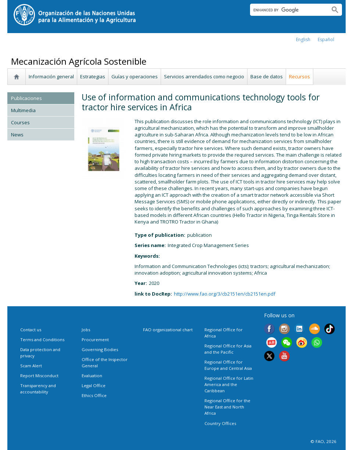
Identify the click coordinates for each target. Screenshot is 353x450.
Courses (20, 122)
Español (326, 39)
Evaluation (92, 375)
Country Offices (220, 423)
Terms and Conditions (42, 339)
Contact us (30, 329)
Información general (51, 76)
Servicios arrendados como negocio (204, 76)
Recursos (299, 76)
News (17, 134)
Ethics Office (94, 395)
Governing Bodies (100, 349)
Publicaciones (26, 98)
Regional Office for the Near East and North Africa (227, 407)
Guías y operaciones (134, 76)
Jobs (86, 329)
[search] (287, 10)
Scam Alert (31, 365)
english (303, 39)
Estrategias (92, 76)
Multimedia (23, 110)
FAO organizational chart (168, 329)
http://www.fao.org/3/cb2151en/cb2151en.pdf (224, 293)
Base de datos (266, 76)
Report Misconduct (39, 375)
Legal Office (94, 385)
